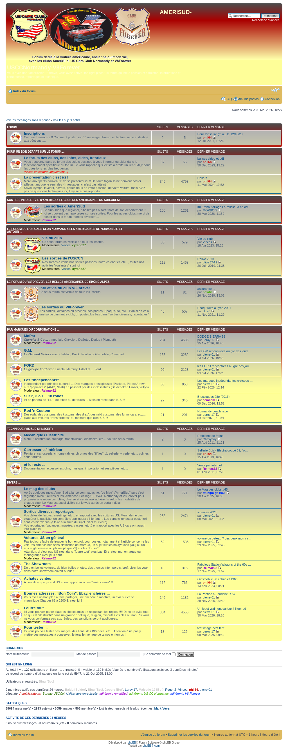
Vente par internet (209, 465)
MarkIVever (162, 708)
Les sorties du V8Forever (61, 307)
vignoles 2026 (207, 512)
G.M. (28, 350)
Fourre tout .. (35, 608)
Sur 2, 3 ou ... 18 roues (43, 396)
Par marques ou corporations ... (33, 329)
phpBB (131, 742)
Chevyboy (210, 439)
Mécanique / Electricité (44, 435)
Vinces (66, 245)
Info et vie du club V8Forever (64, 288)
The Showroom (37, 564)
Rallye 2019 (205, 259)
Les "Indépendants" (41, 380)
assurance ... (206, 288)
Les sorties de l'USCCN (62, 258)
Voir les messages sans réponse (28, 120)
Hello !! (202, 178)
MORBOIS (210, 210)
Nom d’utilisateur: (18, 654)
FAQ (229, 99)
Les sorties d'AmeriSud (64, 206)
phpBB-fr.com (151, 745)
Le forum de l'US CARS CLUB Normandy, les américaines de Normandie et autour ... (64, 230)
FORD (29, 365)
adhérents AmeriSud (113, 693)
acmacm (209, 400)
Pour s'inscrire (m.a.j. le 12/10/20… (221, 134)
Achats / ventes (37, 578)
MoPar (29, 336)
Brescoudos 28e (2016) (213, 396)
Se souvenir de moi (159, 654)
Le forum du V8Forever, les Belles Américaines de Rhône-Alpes (58, 281)
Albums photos (248, 99)
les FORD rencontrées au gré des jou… (224, 366)
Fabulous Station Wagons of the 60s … (224, 564)
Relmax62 (48, 220)
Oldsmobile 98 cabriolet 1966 (217, 579)
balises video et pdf (210, 158)
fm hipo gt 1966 (214, 492)
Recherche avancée (266, 20)
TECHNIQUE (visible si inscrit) (30, 428)
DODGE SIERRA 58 (211, 336)
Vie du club (52, 238)
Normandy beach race (212, 411)
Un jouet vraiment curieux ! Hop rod (221, 608)
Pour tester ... (36, 627)
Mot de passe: (86, 654)
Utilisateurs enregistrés (82, 693)
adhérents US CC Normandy (148, 693)
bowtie (208, 292)
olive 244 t (210, 262)
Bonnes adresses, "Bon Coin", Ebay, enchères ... (67, 593)
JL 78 (206, 311)
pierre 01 (209, 354)
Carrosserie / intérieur (43, 450)
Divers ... (14, 482)
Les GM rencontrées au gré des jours (223, 351)
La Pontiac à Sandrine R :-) (216, 594)
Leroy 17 (209, 340)
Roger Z (170, 689)
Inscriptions (34, 133)
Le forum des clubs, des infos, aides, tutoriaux (65, 158)
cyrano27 (79, 245)
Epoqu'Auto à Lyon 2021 (214, 308)
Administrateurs (30, 693)
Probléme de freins (210, 435)
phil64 (207, 137)
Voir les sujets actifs (66, 120)
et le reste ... (34, 464)
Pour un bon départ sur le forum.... (35, 151)
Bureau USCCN (53, 693)
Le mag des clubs (39, 489)
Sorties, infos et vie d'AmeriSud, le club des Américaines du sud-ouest (64, 200)
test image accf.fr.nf (210, 628)
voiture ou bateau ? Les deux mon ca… (224, 538)
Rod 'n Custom (37, 410)
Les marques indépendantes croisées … (225, 380)
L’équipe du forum (152, 734)
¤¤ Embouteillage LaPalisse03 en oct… (224, 207)
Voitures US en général (44, 538)
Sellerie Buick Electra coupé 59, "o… (222, 450)
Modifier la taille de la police (275, 89)
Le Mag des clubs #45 (212, 489)
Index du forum (24, 91)
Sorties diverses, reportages (49, 511)
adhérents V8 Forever (185, 693)
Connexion (272, 99)
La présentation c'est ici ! (46, 177)
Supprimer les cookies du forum (190, 734)
